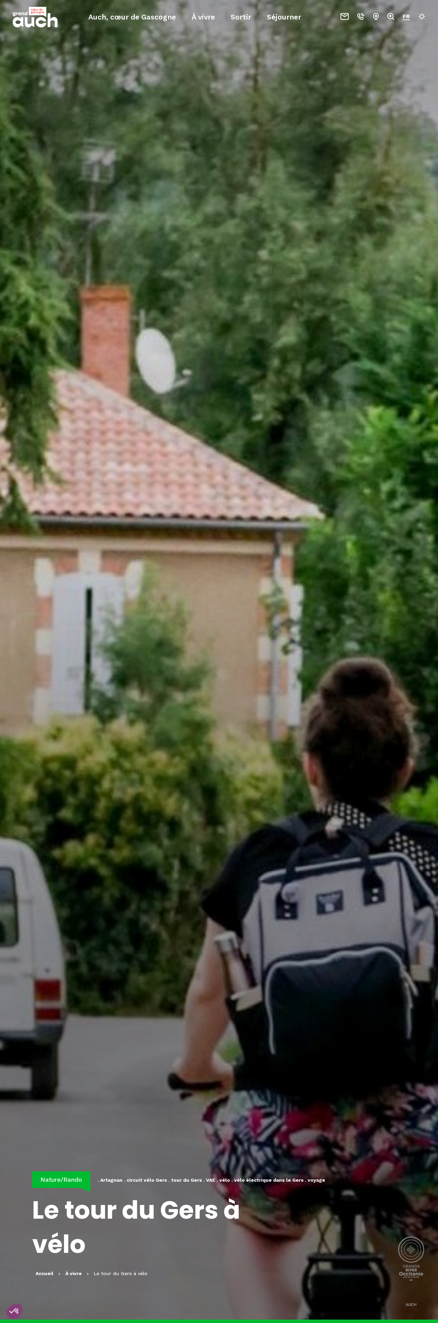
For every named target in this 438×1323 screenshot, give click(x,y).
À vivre (203, 17)
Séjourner (284, 17)
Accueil (44, 1273)
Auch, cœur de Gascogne (132, 17)
